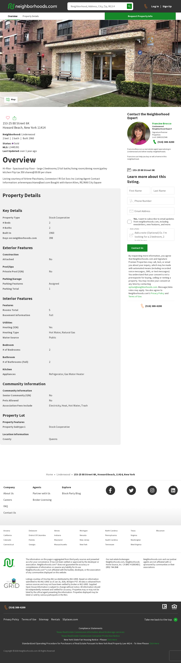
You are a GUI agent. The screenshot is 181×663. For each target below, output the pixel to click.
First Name (135, 190)
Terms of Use (135, 296)
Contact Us (9, 512)
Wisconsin (160, 530)
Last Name (160, 190)
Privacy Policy (157, 293)
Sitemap (43, 619)
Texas (133, 530)
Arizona (6, 530)
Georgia (32, 544)
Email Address (142, 211)
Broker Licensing (42, 499)
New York (83, 544)
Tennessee (109, 544)
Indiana (57, 535)
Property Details (31, 16)
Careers (7, 499)
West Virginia (136, 544)
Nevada (83, 535)
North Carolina (111, 530)
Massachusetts (60, 544)
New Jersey (84, 540)
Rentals (55, 619)
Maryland (58, 540)
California (7, 535)
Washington (136, 540)
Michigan (84, 530)
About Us (8, 493)
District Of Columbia (37, 535)
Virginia (134, 535)
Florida (32, 540)
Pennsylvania (111, 535)
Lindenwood (28, 134)
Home (49, 474)
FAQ (5, 506)
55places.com (70, 619)
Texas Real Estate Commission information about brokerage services (90, 632)
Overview (12, 16)
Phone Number (143, 201)
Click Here (112, 639)
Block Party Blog (71, 493)
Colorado (7, 540)
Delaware (33, 530)
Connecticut (8, 544)
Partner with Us (41, 493)
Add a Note (134, 229)
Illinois (57, 530)
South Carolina (111, 540)
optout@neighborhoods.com (143, 287)
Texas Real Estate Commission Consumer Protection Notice (90, 635)
